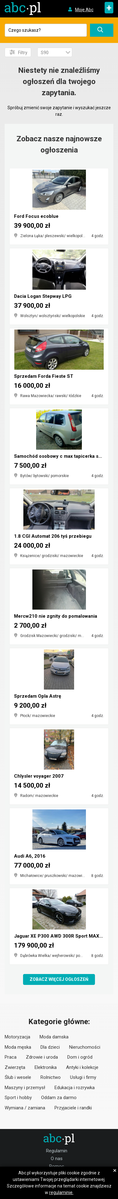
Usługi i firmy (83, 1077)
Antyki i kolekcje (82, 1067)
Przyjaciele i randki (73, 1108)
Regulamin (56, 1151)
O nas (57, 1158)
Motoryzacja (17, 1037)
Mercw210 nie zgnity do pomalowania (55, 616)
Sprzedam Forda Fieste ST (43, 376)
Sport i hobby (18, 1097)
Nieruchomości (84, 1047)
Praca (11, 1057)
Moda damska (54, 1037)
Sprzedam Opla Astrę (37, 696)
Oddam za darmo (59, 1097)
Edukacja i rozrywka (74, 1087)
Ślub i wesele (18, 1077)
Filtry (18, 52)
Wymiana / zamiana (25, 1108)
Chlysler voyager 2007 (39, 776)
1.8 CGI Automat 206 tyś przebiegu (53, 536)
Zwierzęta (15, 1067)
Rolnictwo (50, 1077)
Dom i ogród (79, 1057)
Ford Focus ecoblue (36, 216)
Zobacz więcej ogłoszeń (59, 979)
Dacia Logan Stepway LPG (43, 296)
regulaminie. (61, 1192)
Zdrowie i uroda (42, 1057)
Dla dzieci (50, 1047)
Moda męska (18, 1047)
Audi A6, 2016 (29, 856)
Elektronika (46, 1067)
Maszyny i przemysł (25, 1087)
